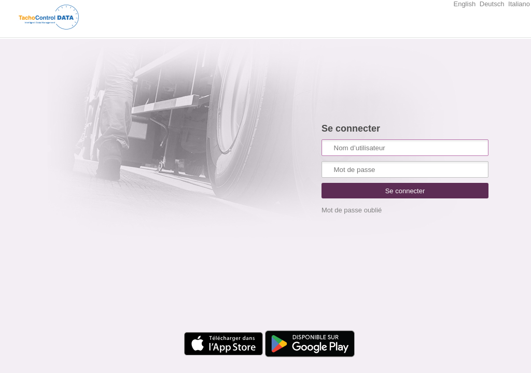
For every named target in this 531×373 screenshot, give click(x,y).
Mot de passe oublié (352, 210)
